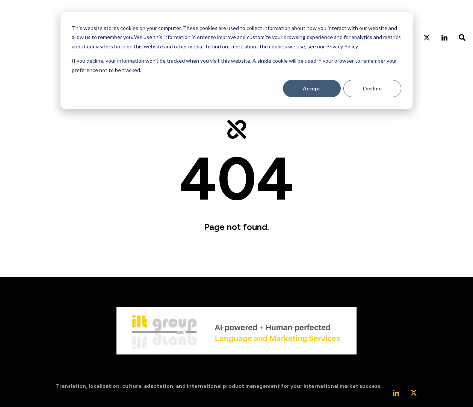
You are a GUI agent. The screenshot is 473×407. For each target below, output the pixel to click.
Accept (311, 88)
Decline (372, 88)
